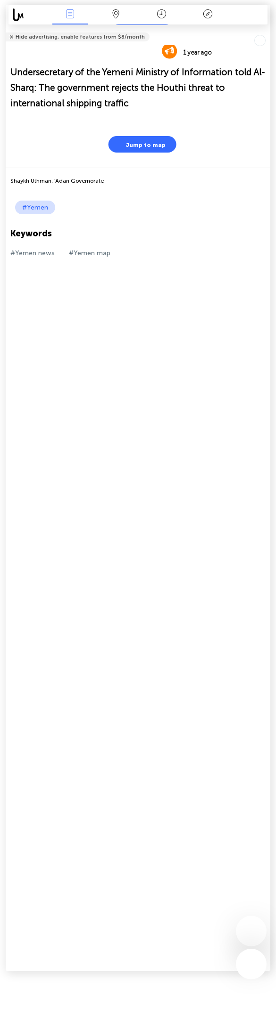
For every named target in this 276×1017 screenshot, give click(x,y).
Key (207, 15)
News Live (70, 15)
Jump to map (140, 144)
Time (162, 15)
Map (116, 15)
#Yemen (35, 207)
